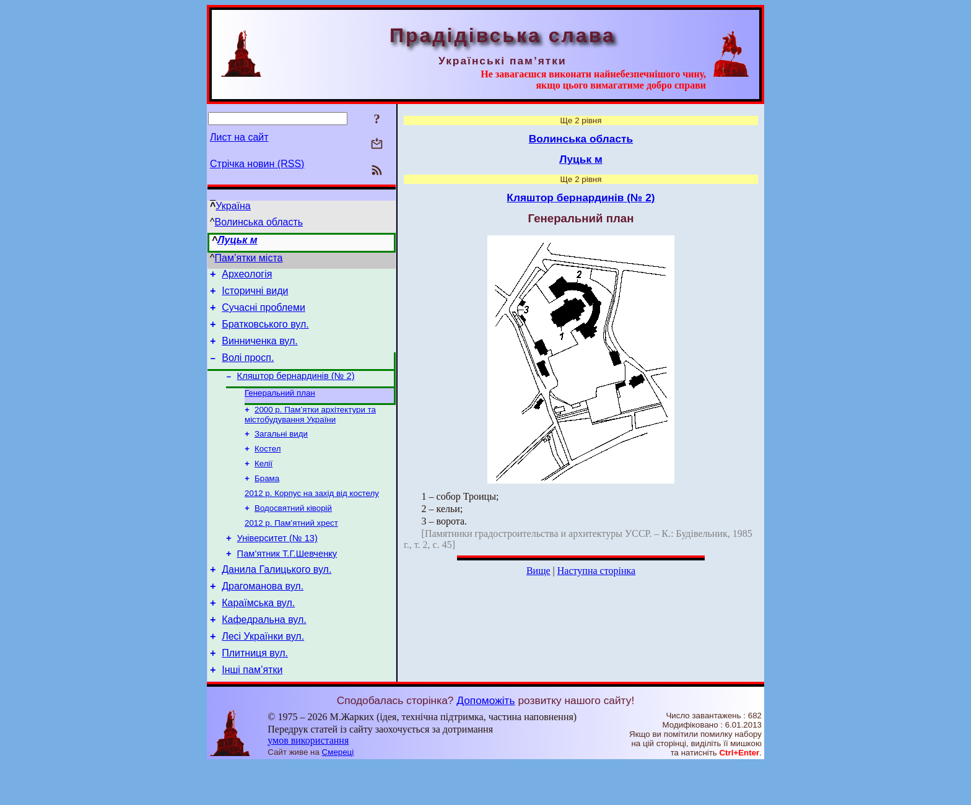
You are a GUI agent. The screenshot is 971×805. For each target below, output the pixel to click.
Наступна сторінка (596, 570)
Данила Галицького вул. (276, 599)
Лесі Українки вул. (263, 673)
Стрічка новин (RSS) (257, 164)
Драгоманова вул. (262, 617)
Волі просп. (248, 368)
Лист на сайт (239, 137)
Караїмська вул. (258, 636)
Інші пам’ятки (252, 710)
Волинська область (259, 222)
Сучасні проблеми (263, 313)
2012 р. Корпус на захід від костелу (312, 515)
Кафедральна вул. (264, 655)
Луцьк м (237, 240)
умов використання (308, 781)
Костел (268, 466)
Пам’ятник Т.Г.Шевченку (287, 581)
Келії (263, 482)
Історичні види (255, 294)
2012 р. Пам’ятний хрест (291, 547)
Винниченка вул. (260, 350)
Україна (233, 206)
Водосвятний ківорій (293, 531)
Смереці (338, 793)
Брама (267, 498)
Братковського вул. (265, 331)
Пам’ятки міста (249, 258)
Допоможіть (485, 741)
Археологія (247, 276)
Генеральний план (280, 407)
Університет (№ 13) (277, 564)
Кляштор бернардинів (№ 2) (296, 389)
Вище (538, 570)
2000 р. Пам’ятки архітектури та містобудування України (310, 430)
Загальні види (281, 450)
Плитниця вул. (255, 692)
